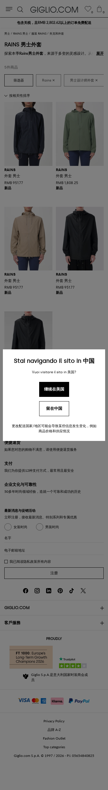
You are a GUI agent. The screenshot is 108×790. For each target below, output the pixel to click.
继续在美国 (54, 389)
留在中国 (54, 408)
